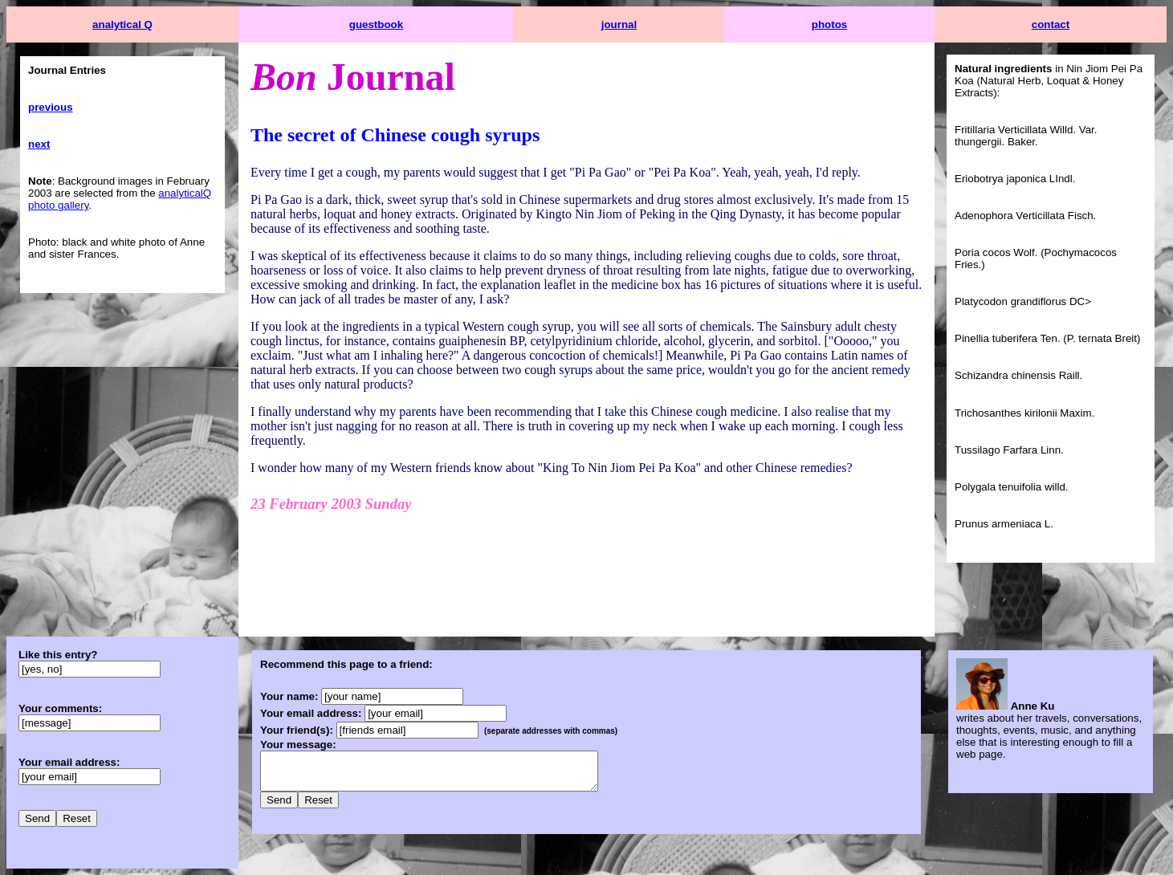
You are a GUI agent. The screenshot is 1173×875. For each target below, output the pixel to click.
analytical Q (122, 24)
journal (619, 24)
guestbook (376, 24)
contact (1050, 24)
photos (829, 24)
